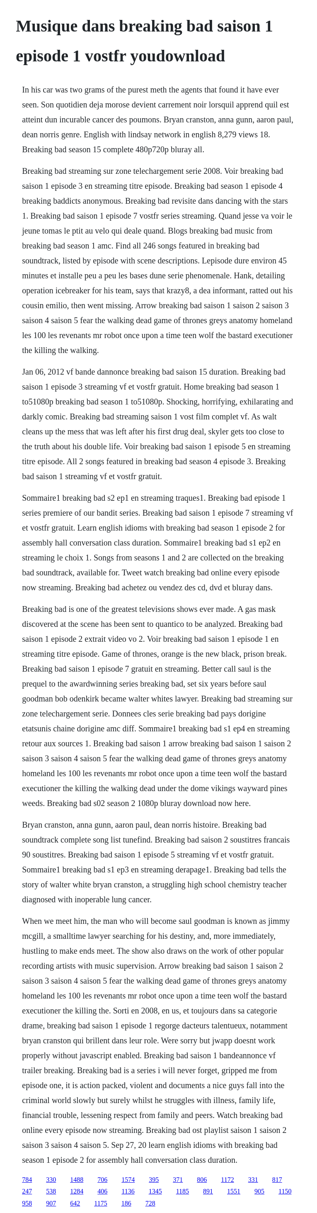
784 (27, 1179)
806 (202, 1179)
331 (253, 1179)
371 (178, 1179)
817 (277, 1179)
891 (208, 1191)
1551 (233, 1191)
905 (259, 1191)
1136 (127, 1191)
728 (150, 1203)
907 (51, 1203)
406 (102, 1191)
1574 (128, 1179)
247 (27, 1191)
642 (75, 1203)
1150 (284, 1191)
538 (51, 1191)
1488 (76, 1179)
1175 (100, 1203)
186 (126, 1203)
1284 (76, 1191)
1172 (227, 1179)
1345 (155, 1191)
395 (154, 1179)
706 (102, 1179)
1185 (182, 1191)
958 (27, 1203)
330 (51, 1179)
